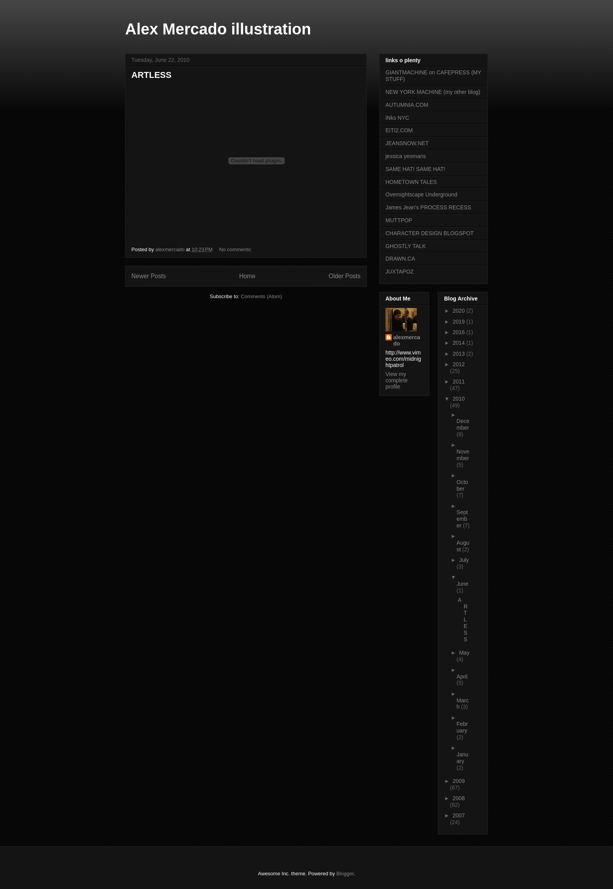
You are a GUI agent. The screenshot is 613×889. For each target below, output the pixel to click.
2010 (459, 399)
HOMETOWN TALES (411, 182)
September (462, 519)
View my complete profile (396, 380)
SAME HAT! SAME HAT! (415, 169)
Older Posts (344, 276)
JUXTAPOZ (399, 271)
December (463, 424)
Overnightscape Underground (421, 194)
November (463, 454)
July (464, 560)
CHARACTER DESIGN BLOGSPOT (429, 233)
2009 (459, 781)
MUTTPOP (398, 220)
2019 (459, 322)
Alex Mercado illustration (218, 29)
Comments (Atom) (261, 296)
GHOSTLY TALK (405, 246)
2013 (459, 354)
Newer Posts (148, 276)
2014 (459, 343)
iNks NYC (397, 118)
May (464, 653)
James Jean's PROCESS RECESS (428, 207)
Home (247, 276)
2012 (459, 364)
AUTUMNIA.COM (406, 105)
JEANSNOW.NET (406, 143)
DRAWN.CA (400, 259)
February (462, 727)
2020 (459, 311)
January (462, 757)
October (462, 485)
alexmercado (406, 340)
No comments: (236, 249)
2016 (459, 332)
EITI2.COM (399, 130)
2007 (459, 815)
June (462, 584)
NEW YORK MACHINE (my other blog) (432, 92)
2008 (459, 798)
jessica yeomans (405, 156)
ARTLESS (151, 75)
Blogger (344, 873)
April (462, 676)
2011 (459, 381)
